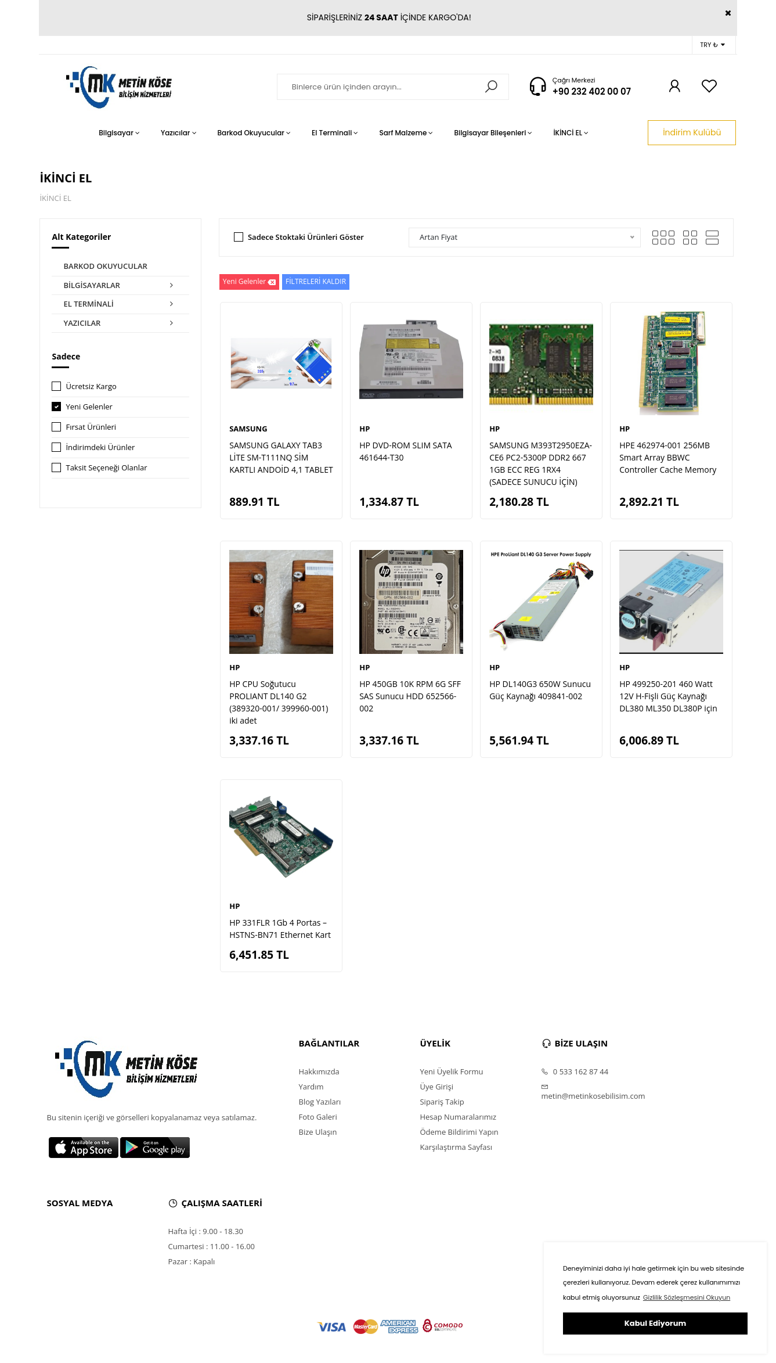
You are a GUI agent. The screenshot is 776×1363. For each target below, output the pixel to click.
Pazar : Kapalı (191, 1261)
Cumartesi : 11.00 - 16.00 (211, 1246)
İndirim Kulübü (692, 132)
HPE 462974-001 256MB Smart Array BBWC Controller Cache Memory (667, 457)
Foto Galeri (317, 1116)
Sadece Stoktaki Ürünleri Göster (306, 237)
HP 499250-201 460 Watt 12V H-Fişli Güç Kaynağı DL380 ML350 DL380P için (668, 696)
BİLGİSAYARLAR (120, 286)
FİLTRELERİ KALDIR (316, 281)
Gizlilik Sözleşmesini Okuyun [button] (686, 1297)
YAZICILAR (120, 323)
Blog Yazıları (319, 1101)
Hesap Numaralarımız (458, 1116)
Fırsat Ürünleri (91, 427)
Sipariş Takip (442, 1101)
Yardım (310, 1086)
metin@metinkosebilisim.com (593, 1092)
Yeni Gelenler (89, 406)
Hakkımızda (318, 1071)
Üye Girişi (436, 1086)
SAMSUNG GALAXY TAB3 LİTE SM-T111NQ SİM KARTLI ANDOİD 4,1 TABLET (281, 457)
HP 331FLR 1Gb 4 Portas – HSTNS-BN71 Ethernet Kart (280, 928)
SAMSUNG (248, 428)
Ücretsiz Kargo (91, 386)
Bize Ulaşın (317, 1132)
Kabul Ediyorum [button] (655, 1323)
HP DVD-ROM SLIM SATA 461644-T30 (405, 451)
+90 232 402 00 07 (592, 91)
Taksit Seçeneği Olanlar (106, 467)
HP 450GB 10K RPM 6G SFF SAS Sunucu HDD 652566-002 (410, 696)
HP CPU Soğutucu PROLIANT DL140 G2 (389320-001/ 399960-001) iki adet (278, 702)
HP (364, 428)
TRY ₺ (712, 45)
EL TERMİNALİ (120, 304)
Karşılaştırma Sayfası (456, 1147)
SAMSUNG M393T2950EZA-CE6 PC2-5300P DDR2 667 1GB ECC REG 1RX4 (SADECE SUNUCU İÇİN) (540, 463)
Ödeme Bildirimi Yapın (459, 1132)
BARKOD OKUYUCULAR (105, 266)
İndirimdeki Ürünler (100, 447)
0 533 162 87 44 (574, 1071)
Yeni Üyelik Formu (451, 1071)
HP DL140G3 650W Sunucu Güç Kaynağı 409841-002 (540, 690)
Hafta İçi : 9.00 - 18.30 (205, 1231)
